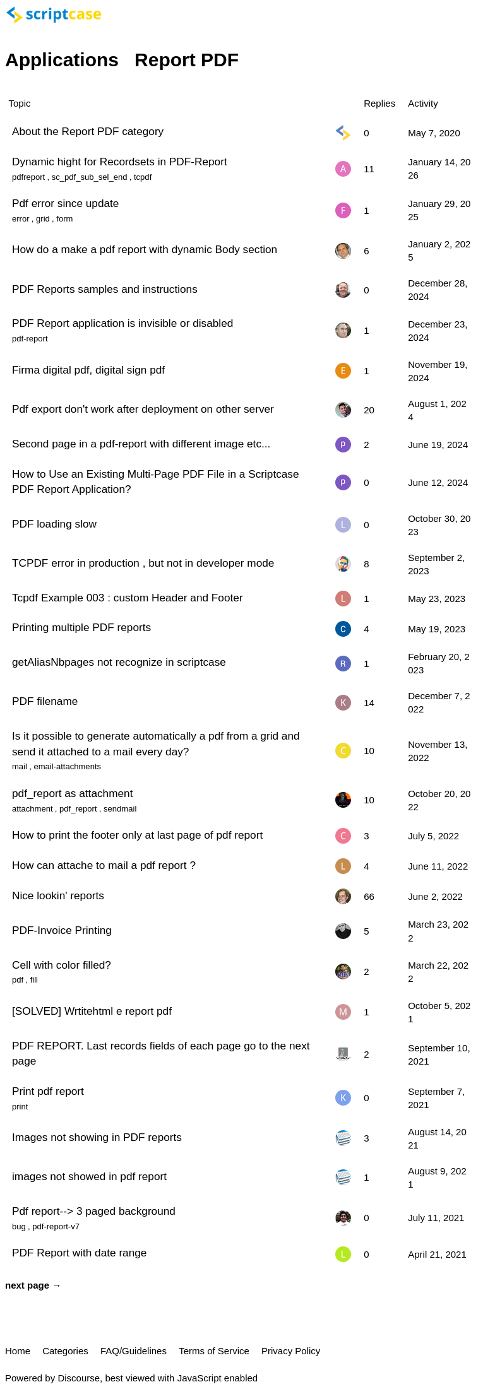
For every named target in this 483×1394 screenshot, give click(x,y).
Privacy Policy (290, 1350)
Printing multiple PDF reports (81, 627)
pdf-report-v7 (56, 1226)
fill (34, 979)
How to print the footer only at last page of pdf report (137, 835)
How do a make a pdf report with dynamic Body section (144, 249)
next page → (33, 1285)
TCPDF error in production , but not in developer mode (143, 563)
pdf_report (78, 808)
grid (43, 218)
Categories (65, 1350)
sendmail (120, 808)
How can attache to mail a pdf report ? (104, 865)
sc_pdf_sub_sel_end (90, 177)
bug (19, 1226)
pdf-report (30, 338)
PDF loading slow (54, 523)
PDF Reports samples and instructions (105, 289)
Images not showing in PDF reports (97, 1137)
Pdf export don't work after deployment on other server (143, 409)
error (21, 218)
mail (19, 766)
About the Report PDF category (88, 131)
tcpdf (143, 177)
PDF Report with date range (79, 1252)
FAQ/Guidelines (133, 1350)
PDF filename (45, 701)
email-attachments (67, 766)
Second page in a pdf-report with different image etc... (141, 443)
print (20, 1106)
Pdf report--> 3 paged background (94, 1211)
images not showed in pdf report (89, 1176)
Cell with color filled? (61, 965)
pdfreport (28, 177)
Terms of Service (214, 1350)
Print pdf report (48, 1091)
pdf (17, 979)
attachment (32, 808)
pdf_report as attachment (72, 793)
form (64, 218)
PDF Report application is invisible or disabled (122, 323)
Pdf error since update (65, 203)
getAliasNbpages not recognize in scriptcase (119, 662)
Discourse (78, 1378)
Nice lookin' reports (58, 895)
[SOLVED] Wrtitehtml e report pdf (92, 1011)
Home (17, 1350)
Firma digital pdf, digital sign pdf (88, 369)
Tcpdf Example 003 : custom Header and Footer (127, 597)
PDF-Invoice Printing (62, 930)
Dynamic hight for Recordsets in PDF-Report (119, 161)
